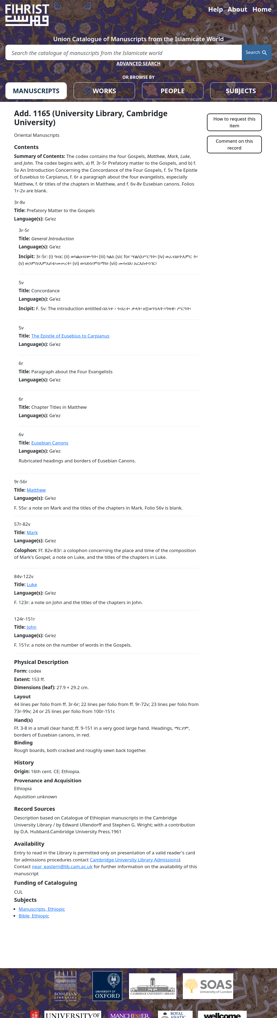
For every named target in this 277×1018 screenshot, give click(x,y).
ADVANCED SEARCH (138, 63)
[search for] (123, 52)
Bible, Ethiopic (34, 916)
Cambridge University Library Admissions (134, 860)
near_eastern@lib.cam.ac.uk (62, 866)
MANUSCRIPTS (36, 90)
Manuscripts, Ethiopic (42, 909)
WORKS (104, 90)
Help (215, 9)
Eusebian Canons (49, 443)
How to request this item (234, 122)
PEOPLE (173, 90)
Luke (32, 584)
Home (262, 9)
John (32, 627)
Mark (32, 532)
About (237, 9)
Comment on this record (234, 144)
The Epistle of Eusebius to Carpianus (70, 336)
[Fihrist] (32, 15)
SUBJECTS (241, 90)
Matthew (36, 490)
